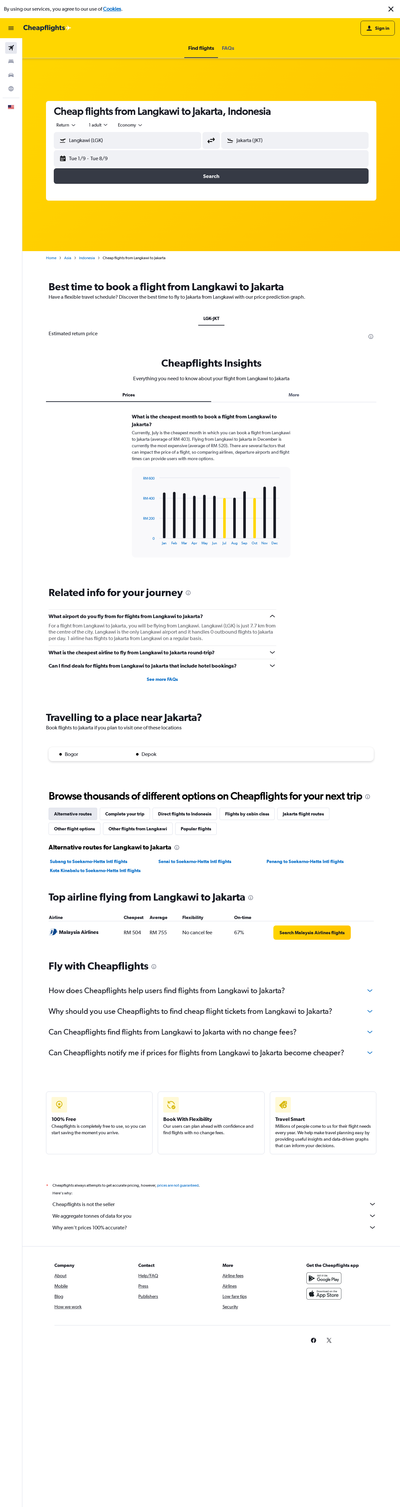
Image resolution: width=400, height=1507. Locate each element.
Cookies (112, 9)
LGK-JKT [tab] (211, 318)
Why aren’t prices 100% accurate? (214, 1227)
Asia (67, 258)
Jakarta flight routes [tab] (303, 813)
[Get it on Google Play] (323, 1278)
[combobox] (66, 125)
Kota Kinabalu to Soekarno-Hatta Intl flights (95, 870)
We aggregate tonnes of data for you (214, 1216)
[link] (312, 932)
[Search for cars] (11, 75)
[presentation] (371, 336)
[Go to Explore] (11, 88)
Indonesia (87, 258)
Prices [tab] (128, 394)
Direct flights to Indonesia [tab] (184, 813)
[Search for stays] (11, 61)
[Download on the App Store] (323, 1294)
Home (51, 258)
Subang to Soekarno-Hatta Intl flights (88, 861)
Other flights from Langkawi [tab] (138, 828)
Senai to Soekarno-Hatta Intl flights (194, 861)
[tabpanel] (211, 492)
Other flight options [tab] (74, 828)
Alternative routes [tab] (73, 813)
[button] (391, 9)
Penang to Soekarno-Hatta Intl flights (305, 861)
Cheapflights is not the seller (214, 1204)
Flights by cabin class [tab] (247, 813)
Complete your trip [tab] (124, 813)
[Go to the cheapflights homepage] (47, 28)
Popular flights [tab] (196, 828)
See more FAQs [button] (162, 679)
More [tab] (294, 394)
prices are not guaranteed (178, 1185)
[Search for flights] (11, 47)
